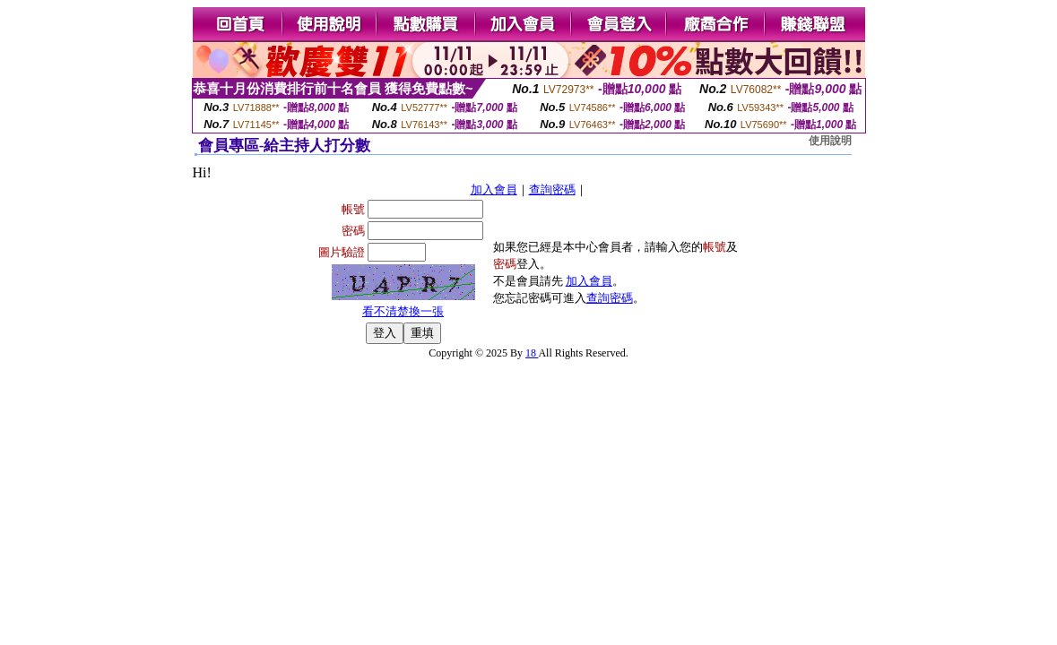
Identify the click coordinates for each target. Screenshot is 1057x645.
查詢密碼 (552, 189)
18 (531, 353)
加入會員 (494, 189)
